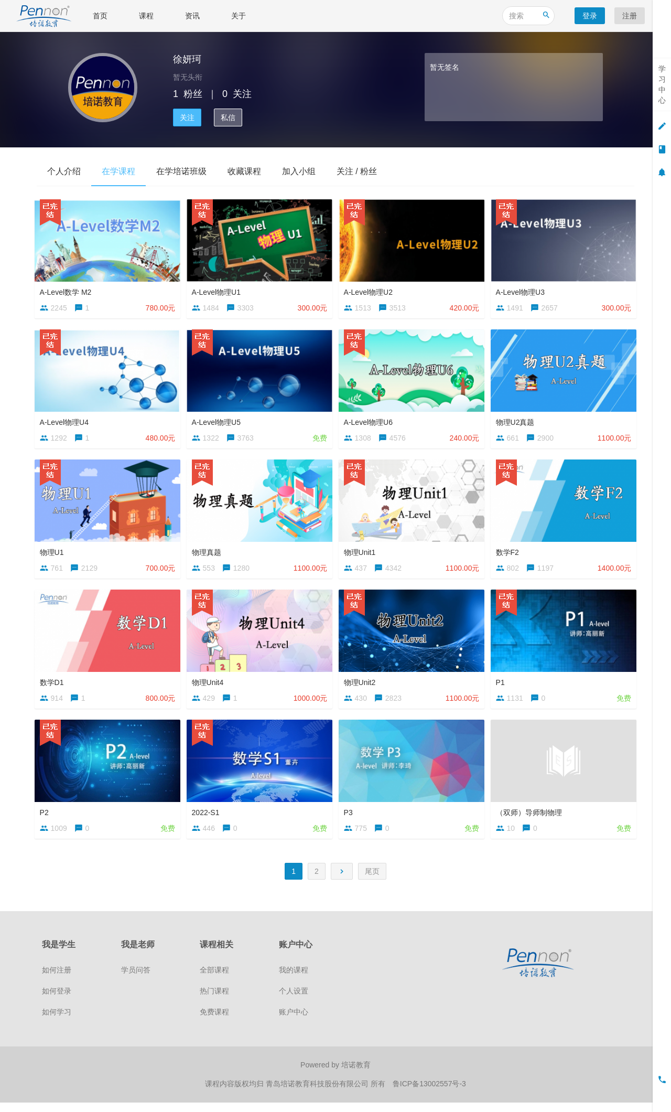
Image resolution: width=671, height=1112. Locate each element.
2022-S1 (208, 818)
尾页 (372, 881)
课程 (146, 16)
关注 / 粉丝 (357, 171)
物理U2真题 (517, 422)
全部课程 (214, 980)
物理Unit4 (210, 685)
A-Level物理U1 (218, 289)
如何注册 (56, 980)
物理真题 (208, 553)
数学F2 (509, 553)
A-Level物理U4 (66, 422)
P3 (350, 818)
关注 (187, 117)
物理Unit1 (362, 553)
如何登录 (56, 1001)
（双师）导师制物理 (531, 818)
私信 (228, 117)
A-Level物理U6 (370, 422)
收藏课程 (244, 171)
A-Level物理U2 (370, 289)
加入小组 (299, 171)
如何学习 (56, 1022)
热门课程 (214, 1001)
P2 (46, 818)
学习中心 (662, 84)
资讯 (192, 16)
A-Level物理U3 (522, 289)
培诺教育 (356, 1075)
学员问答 (135, 980)
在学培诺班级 (181, 171)
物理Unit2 (362, 685)
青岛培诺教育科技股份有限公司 (318, 1093)
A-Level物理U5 (218, 422)
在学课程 (118, 171)
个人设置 (293, 1001)
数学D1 (54, 685)
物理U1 (54, 553)
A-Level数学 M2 (68, 289)
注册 (629, 16)
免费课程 (214, 1022)
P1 (502, 685)
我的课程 (293, 980)
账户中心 (293, 1022)
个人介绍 (64, 171)
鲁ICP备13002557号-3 (429, 1093)
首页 (100, 16)
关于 (238, 16)
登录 (589, 16)
